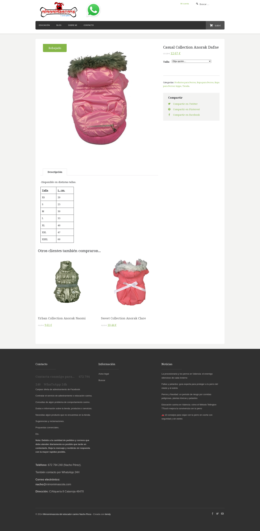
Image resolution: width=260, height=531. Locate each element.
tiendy (108, 514)
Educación (44, 25)
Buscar (101, 380)
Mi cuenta (184, 3)
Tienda (185, 86)
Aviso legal (103, 374)
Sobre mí (72, 25)
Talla (166, 61)
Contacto (89, 25)
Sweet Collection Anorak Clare (123, 318)
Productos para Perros (185, 82)
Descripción (55, 172)
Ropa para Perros (205, 82)
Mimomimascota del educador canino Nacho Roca (67, 514)
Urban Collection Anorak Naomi (62, 318)
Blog (59, 25)
